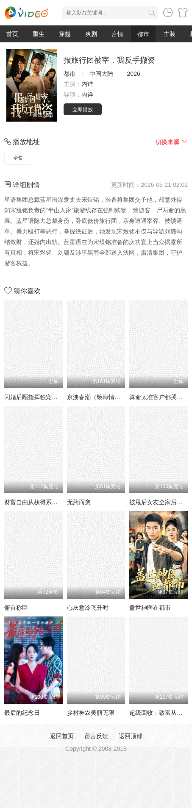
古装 (169, 34)
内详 (87, 84)
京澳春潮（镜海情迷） (96, 397)
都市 (143, 34)
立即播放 (82, 110)
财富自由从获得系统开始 (37, 502)
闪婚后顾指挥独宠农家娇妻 (39, 397)
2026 (133, 73)
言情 (117, 34)
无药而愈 (79, 502)
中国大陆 (101, 73)
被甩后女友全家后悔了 (159, 502)
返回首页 (62, 736)
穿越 (65, 34)
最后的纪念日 (22, 712)
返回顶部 (130, 736)
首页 (12, 34)
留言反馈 (96, 736)
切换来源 (172, 142)
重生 (39, 34)
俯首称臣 (16, 607)
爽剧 (91, 34)
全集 (18, 158)
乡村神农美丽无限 (90, 712)
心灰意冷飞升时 (88, 607)
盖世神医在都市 (150, 607)
